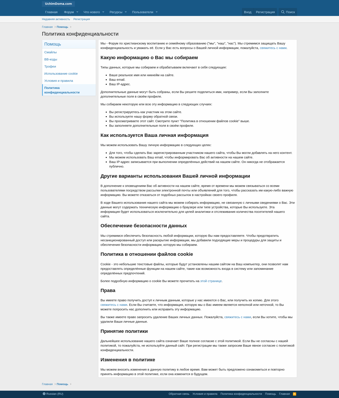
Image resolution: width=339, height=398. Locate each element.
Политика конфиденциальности (62, 90)
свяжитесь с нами (273, 48)
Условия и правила (58, 80)
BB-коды (50, 59)
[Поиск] (288, 12)
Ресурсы (116, 12)
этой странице (211, 281)
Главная (51, 12)
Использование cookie (61, 73)
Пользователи (142, 12)
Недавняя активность (56, 19)
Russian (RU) (53, 393)
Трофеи (50, 66)
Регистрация (82, 19)
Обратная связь (179, 393)
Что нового (92, 12)
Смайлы (50, 52)
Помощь (270, 393)
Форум (69, 12)
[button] (77, 12)
